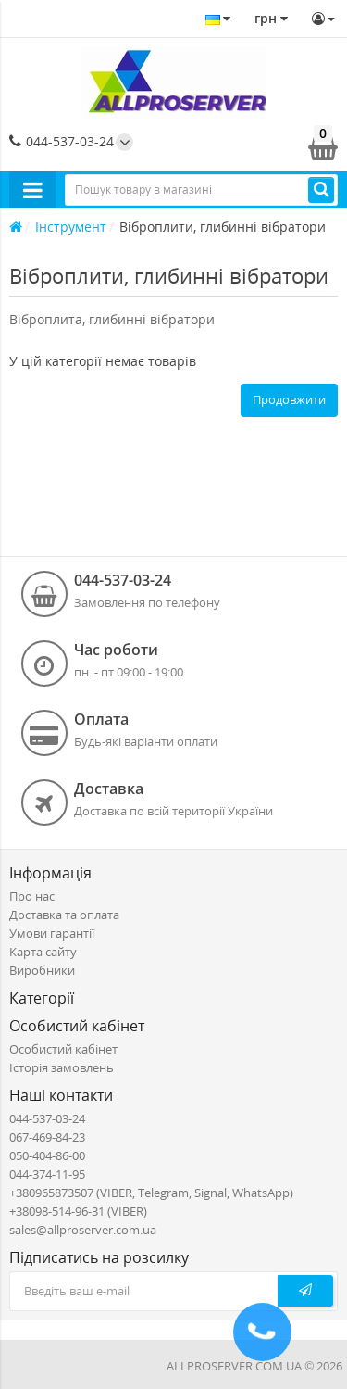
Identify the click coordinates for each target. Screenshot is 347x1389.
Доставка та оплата (64, 914)
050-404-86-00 (47, 1155)
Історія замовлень (61, 1067)
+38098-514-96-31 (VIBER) (78, 1211)
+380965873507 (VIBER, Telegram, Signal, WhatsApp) (151, 1192)
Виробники (42, 970)
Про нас (32, 896)
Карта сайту (43, 951)
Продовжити (289, 399)
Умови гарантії (51, 933)
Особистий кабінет (63, 1049)
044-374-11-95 (47, 1174)
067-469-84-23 (47, 1137)
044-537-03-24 (61, 141)
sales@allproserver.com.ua (82, 1229)
